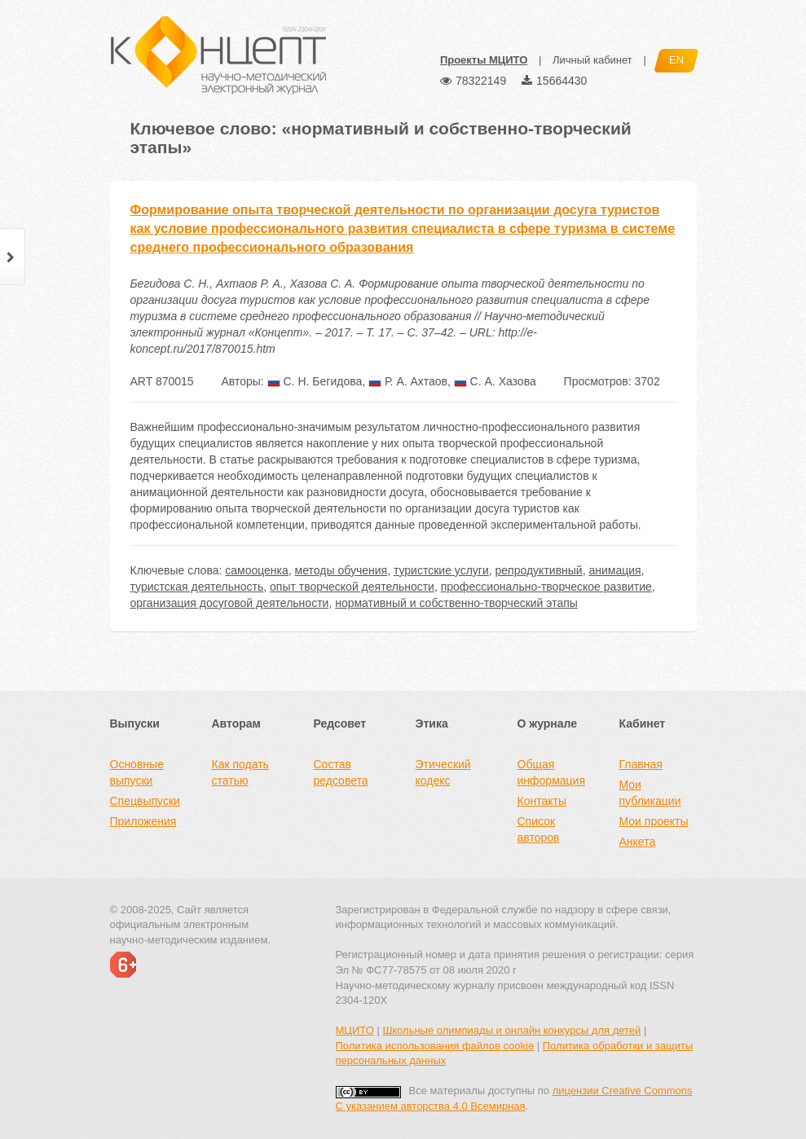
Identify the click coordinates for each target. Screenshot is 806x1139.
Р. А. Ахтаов (407, 381)
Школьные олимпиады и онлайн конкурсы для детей (511, 1030)
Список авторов (539, 829)
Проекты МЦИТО (483, 60)
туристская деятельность (197, 586)
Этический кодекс (443, 772)
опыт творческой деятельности (352, 586)
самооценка (256, 570)
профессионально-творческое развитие (546, 586)
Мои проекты (654, 821)
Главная (641, 764)
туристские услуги (441, 570)
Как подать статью (240, 772)
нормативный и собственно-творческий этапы (456, 602)
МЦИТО (355, 1030)
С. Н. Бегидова (315, 381)
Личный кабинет (592, 60)
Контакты (542, 800)
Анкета (637, 841)
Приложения (143, 821)
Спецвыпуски (145, 800)
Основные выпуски (137, 772)
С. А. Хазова (495, 381)
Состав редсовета (341, 772)
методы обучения (341, 570)
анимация (614, 570)
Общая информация (551, 772)
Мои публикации (650, 792)
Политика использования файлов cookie (435, 1046)
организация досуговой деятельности (229, 602)
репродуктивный (539, 570)
